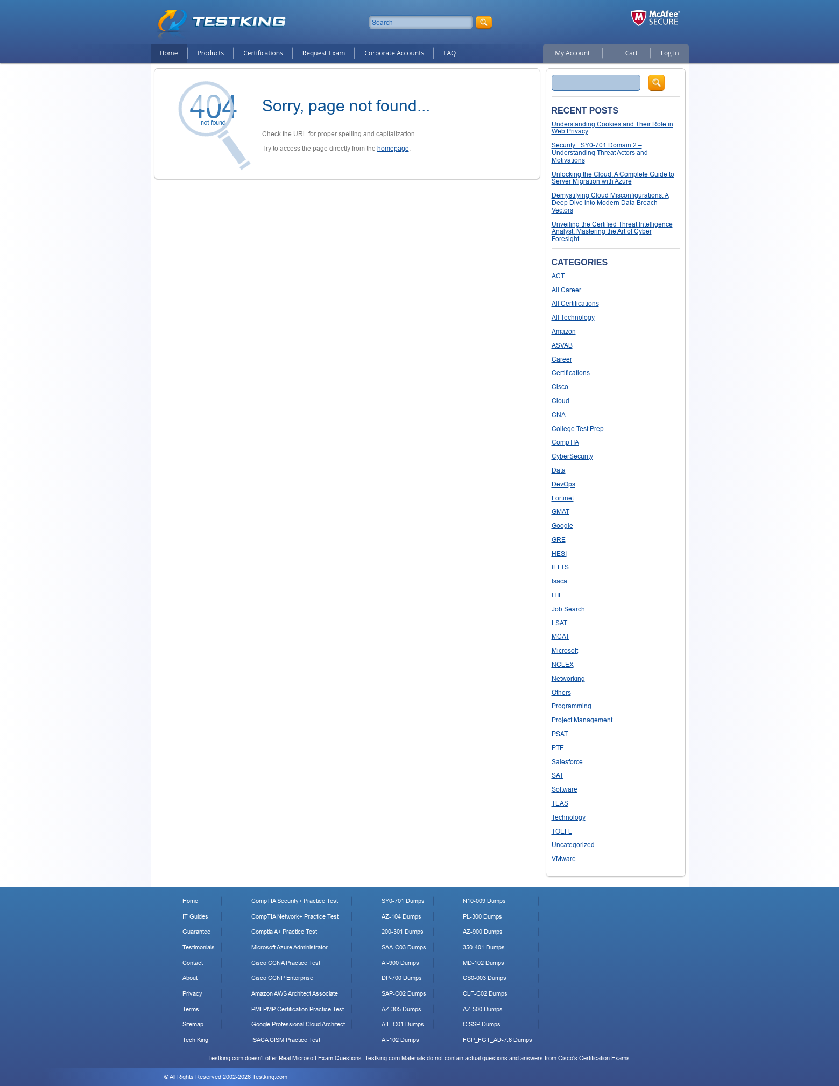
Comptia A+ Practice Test (284, 931)
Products (210, 53)
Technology (569, 817)
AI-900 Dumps (400, 963)
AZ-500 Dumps (483, 1009)
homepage (393, 148)
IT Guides (195, 916)
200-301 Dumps (403, 931)
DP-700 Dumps (402, 978)
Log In (670, 53)
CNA (559, 415)
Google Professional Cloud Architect (298, 1024)
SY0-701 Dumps (403, 901)
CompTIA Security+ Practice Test (294, 901)
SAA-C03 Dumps (404, 947)
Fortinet (563, 498)
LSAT (559, 623)
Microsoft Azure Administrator (289, 947)
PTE (558, 748)
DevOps (563, 484)
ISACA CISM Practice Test (285, 1039)
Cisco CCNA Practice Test (285, 963)
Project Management (582, 720)
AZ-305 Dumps (401, 1009)
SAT (557, 775)
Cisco (560, 387)
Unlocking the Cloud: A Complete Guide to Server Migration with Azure (613, 178)
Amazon (564, 331)
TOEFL (562, 831)
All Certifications (575, 303)
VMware (564, 859)
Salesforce (567, 762)
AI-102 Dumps (400, 1039)
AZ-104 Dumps (401, 916)
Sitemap (192, 1024)
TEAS (560, 803)
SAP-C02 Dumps (404, 993)
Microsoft (565, 650)
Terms (190, 1009)
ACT (558, 276)
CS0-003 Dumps (484, 978)
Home (169, 53)
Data (559, 470)
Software (564, 789)
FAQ (449, 53)
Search (656, 83)
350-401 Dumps (484, 947)
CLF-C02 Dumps (485, 993)
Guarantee (196, 931)
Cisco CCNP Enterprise (282, 978)
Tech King (195, 1039)
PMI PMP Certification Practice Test (297, 1009)
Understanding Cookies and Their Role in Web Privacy (612, 128)
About (190, 978)
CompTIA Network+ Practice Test (295, 916)
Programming (571, 706)
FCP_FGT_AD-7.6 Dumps (497, 1039)
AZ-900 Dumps (483, 931)
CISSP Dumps (481, 1024)
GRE (559, 539)
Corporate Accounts (394, 53)
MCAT (560, 636)
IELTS (560, 567)
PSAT (560, 734)
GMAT (560, 511)
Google (562, 525)
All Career (566, 290)
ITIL (557, 595)
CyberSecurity (572, 456)
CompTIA (565, 442)
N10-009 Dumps (484, 901)
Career (562, 359)
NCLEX (563, 664)
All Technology (573, 317)
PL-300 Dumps (482, 916)
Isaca (559, 581)
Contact (192, 963)
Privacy (192, 993)
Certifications (263, 53)
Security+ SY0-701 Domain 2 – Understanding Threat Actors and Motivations (600, 152)
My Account (572, 53)
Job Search (568, 609)
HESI (559, 553)
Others (561, 692)
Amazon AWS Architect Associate (294, 993)
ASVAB (562, 345)
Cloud (560, 401)
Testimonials (198, 947)
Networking (568, 678)
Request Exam (323, 53)
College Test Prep (578, 429)
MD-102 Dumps (483, 963)
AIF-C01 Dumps (403, 1024)
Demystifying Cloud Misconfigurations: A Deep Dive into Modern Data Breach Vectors (610, 202)
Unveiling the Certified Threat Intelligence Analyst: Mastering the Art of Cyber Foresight (612, 231)
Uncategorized (573, 845)
